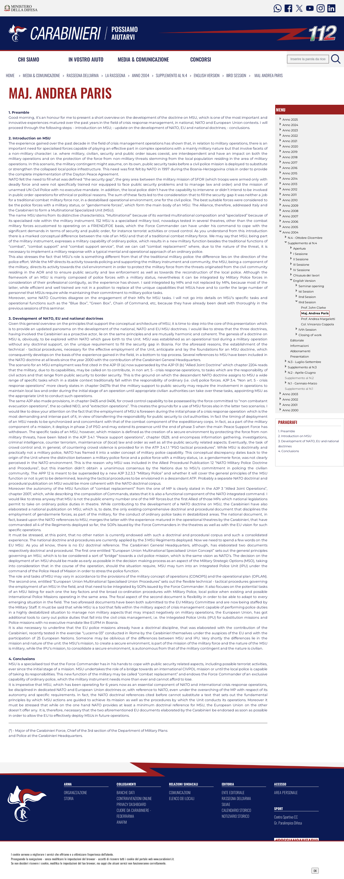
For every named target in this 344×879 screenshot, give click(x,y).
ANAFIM (122, 822)
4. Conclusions (288, 451)
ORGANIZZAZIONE (75, 792)
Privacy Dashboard (46, 870)
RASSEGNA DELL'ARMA (236, 798)
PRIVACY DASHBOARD (131, 804)
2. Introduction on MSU (294, 436)
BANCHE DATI (126, 792)
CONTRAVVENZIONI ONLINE (134, 798)
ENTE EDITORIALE (233, 792)
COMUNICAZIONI (180, 792)
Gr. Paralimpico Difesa (288, 823)
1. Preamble (286, 431)
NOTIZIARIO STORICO (235, 816)
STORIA (69, 798)
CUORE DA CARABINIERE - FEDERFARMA (134, 813)
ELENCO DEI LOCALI (181, 798)
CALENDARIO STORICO (236, 810)
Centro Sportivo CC (286, 817)
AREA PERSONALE (286, 792)
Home (10, 75)
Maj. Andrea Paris (269, 75)
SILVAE (226, 804)
